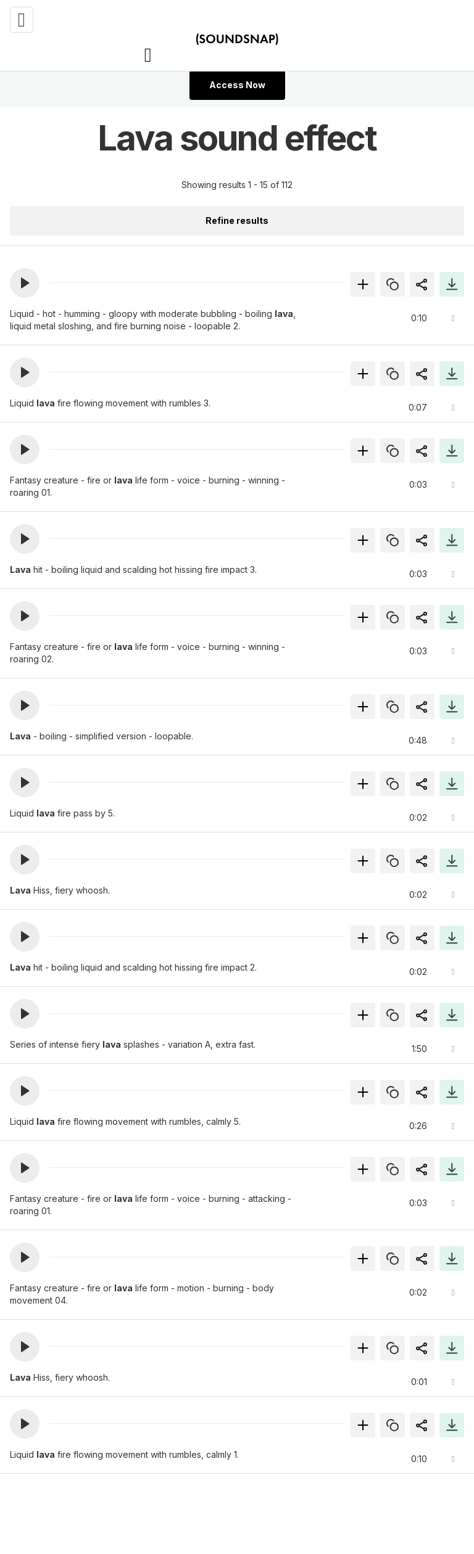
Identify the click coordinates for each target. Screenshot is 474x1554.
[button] (25, 283)
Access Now (237, 85)
